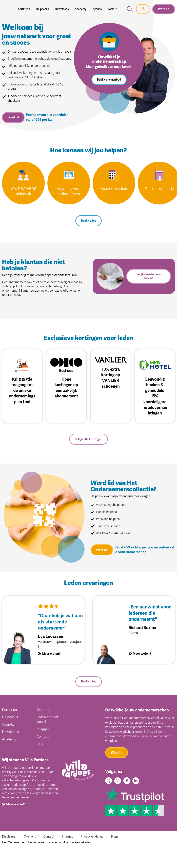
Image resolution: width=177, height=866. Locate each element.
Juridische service (108, 526)
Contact (42, 737)
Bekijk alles (88, 221)
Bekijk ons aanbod (109, 79)
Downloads (10, 732)
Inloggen (43, 730)
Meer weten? (51, 654)
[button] (112, 9)
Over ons (43, 710)
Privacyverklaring (92, 837)
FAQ (39, 745)
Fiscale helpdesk (114, 189)
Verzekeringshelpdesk (110, 505)
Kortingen (9, 710)
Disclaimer (9, 837)
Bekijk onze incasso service (148, 276)
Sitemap (67, 837)
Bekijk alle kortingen (88, 439)
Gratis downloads (159, 189)
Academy (9, 740)
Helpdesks (10, 718)
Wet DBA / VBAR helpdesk (113, 534)
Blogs (114, 837)
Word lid (163, 9)
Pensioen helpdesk (108, 519)
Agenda (8, 725)
